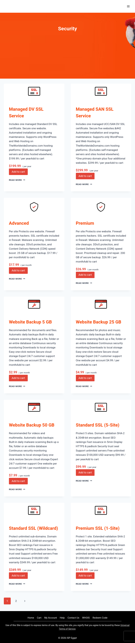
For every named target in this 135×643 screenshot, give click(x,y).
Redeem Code (100, 617)
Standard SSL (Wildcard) (33, 528)
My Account (50, 617)
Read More (17, 180)
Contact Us (73, 617)
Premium (85, 223)
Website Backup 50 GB (31, 425)
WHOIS (86, 617)
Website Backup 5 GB (30, 322)
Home (31, 617)
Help (62, 617)
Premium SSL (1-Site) (98, 528)
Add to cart (18, 171)
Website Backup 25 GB (98, 322)
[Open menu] (128, 6)
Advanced (19, 223)
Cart (39, 617)
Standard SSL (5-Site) (97, 425)
